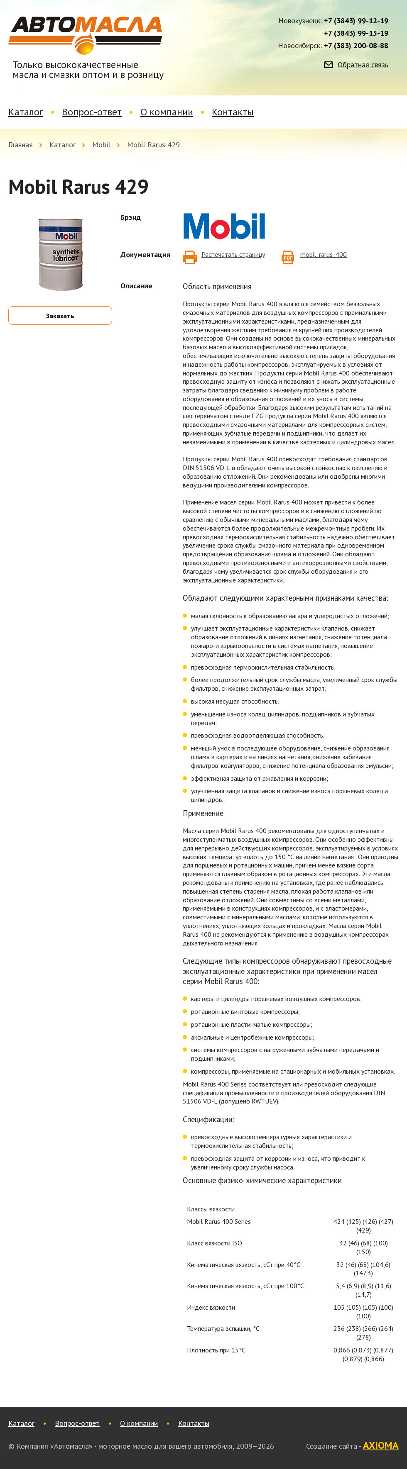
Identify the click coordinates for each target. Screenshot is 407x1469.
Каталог (25, 111)
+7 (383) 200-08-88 (356, 45)
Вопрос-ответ (92, 111)
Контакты (233, 111)
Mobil (101, 144)
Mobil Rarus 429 (153, 144)
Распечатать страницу (233, 254)
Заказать (60, 316)
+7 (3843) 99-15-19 (356, 33)
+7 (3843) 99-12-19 (356, 21)
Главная (20, 144)
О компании (166, 111)
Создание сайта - (352, 1446)
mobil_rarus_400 (323, 254)
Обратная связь (363, 64)
